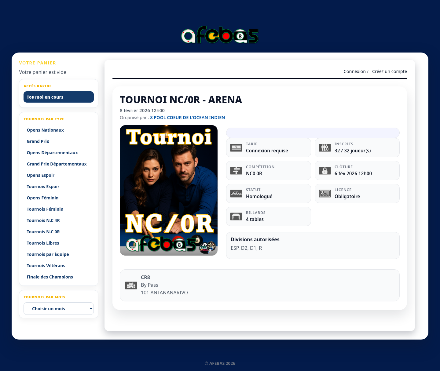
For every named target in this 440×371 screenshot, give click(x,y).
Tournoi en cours (45, 97)
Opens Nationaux (45, 130)
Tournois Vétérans (46, 265)
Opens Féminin (42, 198)
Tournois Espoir (43, 186)
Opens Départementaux (52, 152)
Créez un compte (389, 71)
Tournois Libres (43, 243)
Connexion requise (267, 150)
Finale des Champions (50, 277)
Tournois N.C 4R (43, 220)
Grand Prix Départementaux (56, 164)
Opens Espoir (40, 175)
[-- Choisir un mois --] (59, 308)
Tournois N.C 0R (43, 232)
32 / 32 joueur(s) (353, 150)
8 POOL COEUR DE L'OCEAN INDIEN (187, 117)
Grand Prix (38, 141)
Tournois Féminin (45, 209)
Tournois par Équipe (48, 254)
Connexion (355, 71)
